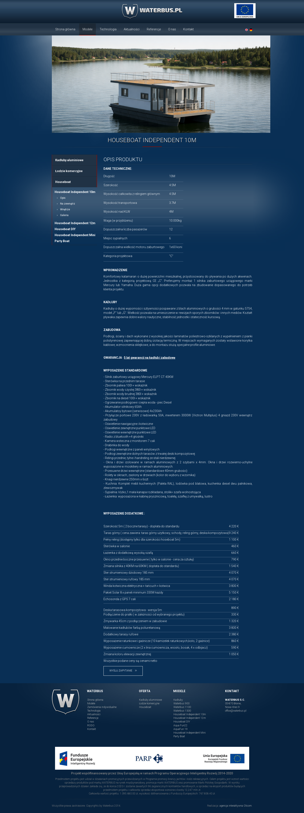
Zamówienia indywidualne (101, 707)
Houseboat (63, 182)
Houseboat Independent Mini (75, 235)
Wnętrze (65, 209)
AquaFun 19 (180, 729)
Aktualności (132, 29)
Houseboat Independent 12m (75, 223)
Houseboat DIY (65, 229)
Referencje (154, 29)
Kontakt (188, 29)
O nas (172, 29)
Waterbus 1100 (182, 707)
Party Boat (62, 241)
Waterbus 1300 (182, 710)
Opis (62, 197)
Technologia (108, 29)
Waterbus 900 (181, 703)
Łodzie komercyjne (69, 171)
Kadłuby (178, 699)
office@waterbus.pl (235, 710)
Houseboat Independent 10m (75, 192)
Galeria (64, 215)
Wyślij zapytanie (123, 670)
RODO (91, 725)
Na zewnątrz (67, 203)
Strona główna (65, 29)
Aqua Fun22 (180, 725)
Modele (87, 29)
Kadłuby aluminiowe (69, 160)
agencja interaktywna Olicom (236, 805)
